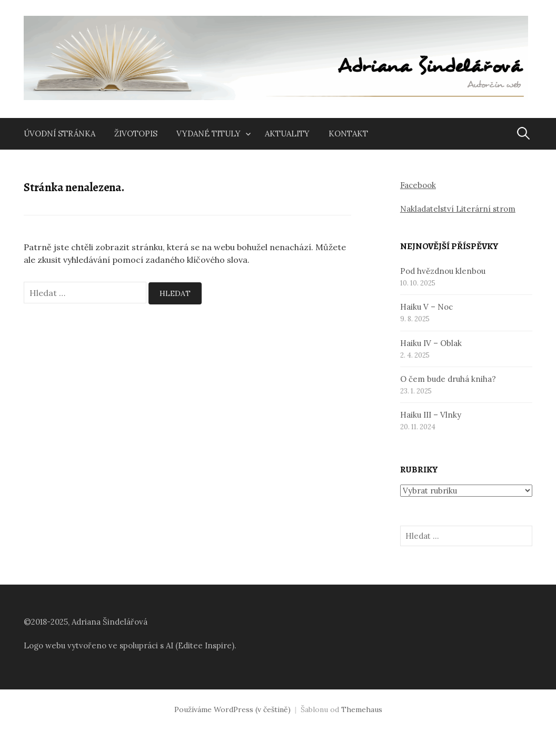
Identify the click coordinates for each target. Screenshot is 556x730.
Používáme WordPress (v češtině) (232, 709)
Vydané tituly (208, 134)
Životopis (135, 134)
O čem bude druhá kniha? (448, 379)
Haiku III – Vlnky (430, 415)
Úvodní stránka (59, 134)
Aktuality (287, 134)
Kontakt (348, 134)
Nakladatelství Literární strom (457, 209)
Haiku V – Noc (426, 307)
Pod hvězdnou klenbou (442, 271)
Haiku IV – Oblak (431, 343)
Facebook (418, 185)
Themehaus (361, 709)
